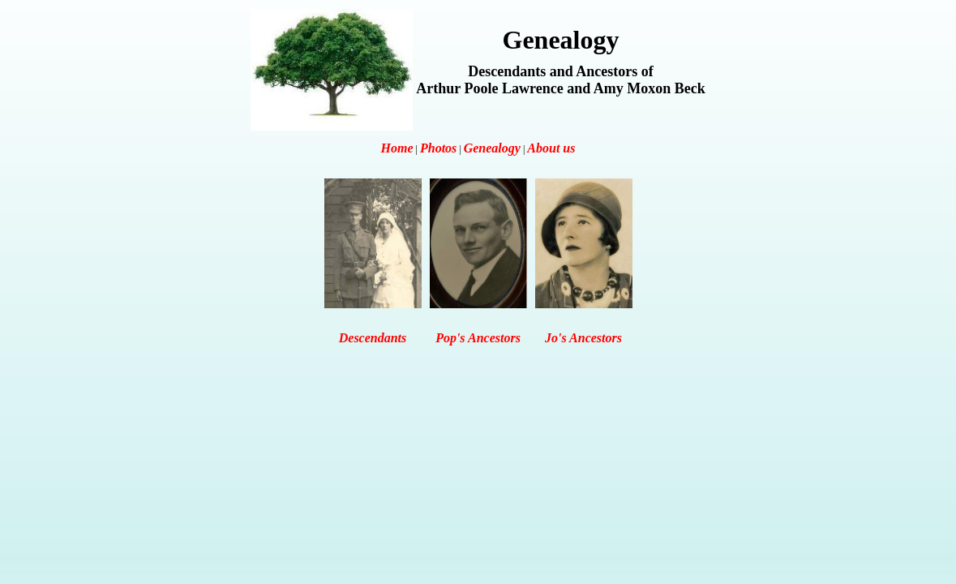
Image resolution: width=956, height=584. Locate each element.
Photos (438, 148)
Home (397, 148)
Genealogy (492, 148)
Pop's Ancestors (478, 338)
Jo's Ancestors (583, 338)
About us (551, 148)
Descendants (373, 338)
